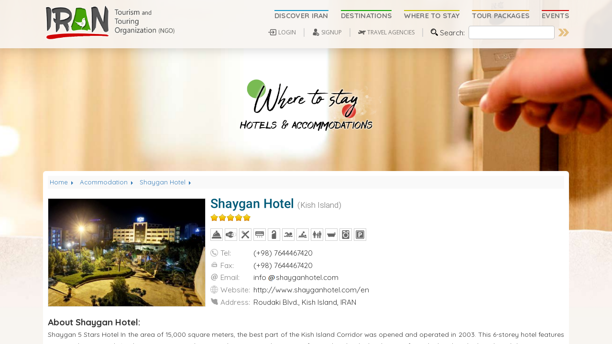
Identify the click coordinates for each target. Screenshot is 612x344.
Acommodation (107, 182)
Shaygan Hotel (166, 182)
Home (62, 182)
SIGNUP (331, 32)
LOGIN (287, 32)
